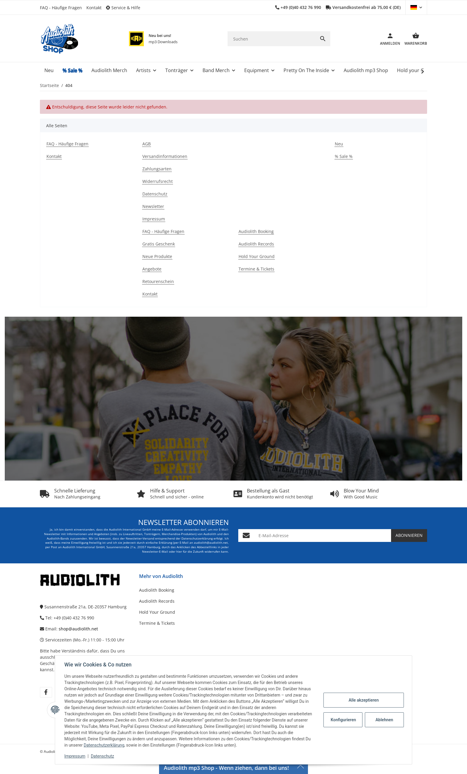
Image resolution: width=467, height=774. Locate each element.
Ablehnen (384, 719)
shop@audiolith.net (78, 629)
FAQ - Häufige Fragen (61, 7)
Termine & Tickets (157, 623)
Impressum (75, 756)
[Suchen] (271, 39)
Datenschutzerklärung (104, 745)
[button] (125, 7)
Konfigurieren (343, 719)
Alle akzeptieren (363, 700)
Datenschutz (102, 756)
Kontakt (94, 7)
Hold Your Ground (157, 612)
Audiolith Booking (156, 590)
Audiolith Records (157, 601)
